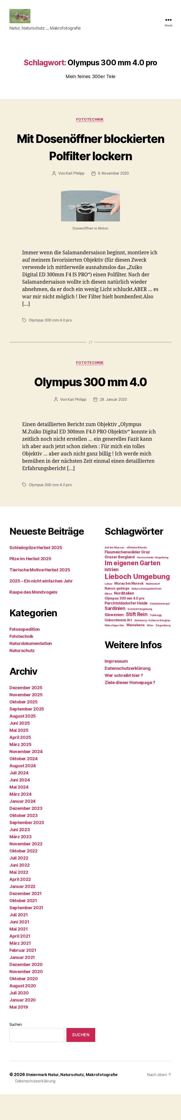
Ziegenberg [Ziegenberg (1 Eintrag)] (163, 651)
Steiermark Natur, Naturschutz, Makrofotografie (74, 1100)
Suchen (15, 1050)
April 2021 (19, 961)
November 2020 (26, 997)
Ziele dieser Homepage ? (130, 708)
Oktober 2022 (23, 876)
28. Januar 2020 (113, 425)
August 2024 (22, 791)
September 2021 (26, 933)
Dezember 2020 (26, 990)
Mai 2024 (19, 812)
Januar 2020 (22, 1025)
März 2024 (20, 819)
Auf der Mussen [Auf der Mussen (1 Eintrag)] (114, 573)
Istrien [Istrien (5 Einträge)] (112, 595)
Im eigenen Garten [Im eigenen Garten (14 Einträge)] (132, 588)
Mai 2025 (19, 756)
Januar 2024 (22, 827)
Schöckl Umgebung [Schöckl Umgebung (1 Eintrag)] (140, 634)
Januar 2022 (22, 912)
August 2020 (22, 1011)
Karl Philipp (74, 198)
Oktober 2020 (23, 1004)
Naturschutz (22, 676)
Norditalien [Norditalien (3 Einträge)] (124, 619)
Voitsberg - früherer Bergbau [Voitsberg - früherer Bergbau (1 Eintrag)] (152, 646)
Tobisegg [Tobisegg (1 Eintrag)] (155, 641)
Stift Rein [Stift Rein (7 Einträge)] (136, 640)
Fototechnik (90, 127)
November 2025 (26, 720)
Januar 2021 (22, 983)
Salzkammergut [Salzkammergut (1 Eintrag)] (160, 629)
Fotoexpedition (24, 655)
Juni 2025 (19, 748)
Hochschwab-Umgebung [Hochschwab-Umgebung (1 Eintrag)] (152, 583)
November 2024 (26, 777)
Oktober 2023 (23, 841)
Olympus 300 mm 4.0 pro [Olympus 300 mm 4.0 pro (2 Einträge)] (124, 624)
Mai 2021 (18, 954)
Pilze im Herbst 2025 (30, 584)
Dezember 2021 (25, 919)
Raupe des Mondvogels (33, 617)
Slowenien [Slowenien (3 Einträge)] (114, 640)
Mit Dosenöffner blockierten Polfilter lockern (90, 162)
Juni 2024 (19, 805)
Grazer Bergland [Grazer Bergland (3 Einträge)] (120, 583)
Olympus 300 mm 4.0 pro (51, 345)
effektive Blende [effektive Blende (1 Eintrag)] (137, 573)
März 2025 (20, 770)
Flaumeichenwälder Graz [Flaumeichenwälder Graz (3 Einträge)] (127, 578)
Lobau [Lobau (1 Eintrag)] (108, 609)
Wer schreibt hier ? (124, 701)
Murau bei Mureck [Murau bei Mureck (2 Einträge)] (129, 609)
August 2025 (22, 741)
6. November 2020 (113, 198)
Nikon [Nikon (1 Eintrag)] (108, 619)
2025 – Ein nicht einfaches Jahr (41, 606)
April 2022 (20, 905)
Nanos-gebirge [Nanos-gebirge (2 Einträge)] (117, 614)
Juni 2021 (19, 947)
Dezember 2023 (25, 834)
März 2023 (20, 862)
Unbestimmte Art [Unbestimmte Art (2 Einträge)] (118, 646)
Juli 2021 (18, 940)
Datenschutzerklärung (128, 694)
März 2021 (20, 968)
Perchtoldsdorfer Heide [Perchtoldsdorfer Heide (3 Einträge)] (126, 629)
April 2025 (20, 763)
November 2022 (25, 869)
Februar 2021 (22, 976)
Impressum (116, 686)
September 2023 (26, 848)
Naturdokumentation (30, 669)
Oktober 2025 (23, 727)
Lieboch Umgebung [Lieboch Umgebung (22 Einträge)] (137, 602)
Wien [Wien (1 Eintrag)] (150, 651)
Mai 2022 (18, 897)
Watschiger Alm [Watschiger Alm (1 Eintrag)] (114, 651)
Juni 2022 (19, 890)
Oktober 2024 (23, 784)
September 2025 (26, 734)
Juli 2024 (19, 798)
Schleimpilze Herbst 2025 (35, 573)
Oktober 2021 (23, 926)
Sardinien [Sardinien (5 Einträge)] (115, 634)
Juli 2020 (19, 1018)
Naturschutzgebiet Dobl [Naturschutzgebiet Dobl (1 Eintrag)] (146, 614)
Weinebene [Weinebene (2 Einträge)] (135, 651)
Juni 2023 (19, 855)
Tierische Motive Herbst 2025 (39, 595)
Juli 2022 (18, 883)
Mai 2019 (18, 1032)
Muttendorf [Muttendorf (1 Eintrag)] (153, 609)
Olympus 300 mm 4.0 (90, 406)
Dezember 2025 (25, 713)
